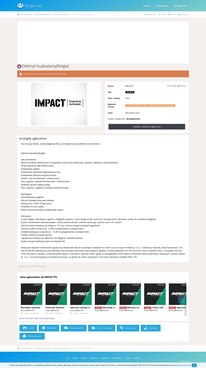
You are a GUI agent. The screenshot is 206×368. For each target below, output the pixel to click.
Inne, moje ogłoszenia (176, 85)
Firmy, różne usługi (101, 328)
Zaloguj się (180, 5)
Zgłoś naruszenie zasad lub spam (32, 266)
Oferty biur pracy (32, 336)
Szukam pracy (128, 328)
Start (68, 358)
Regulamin (184, 14)
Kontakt (137, 358)
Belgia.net (33, 5)
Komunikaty (116, 358)
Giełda (28, 328)
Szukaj (162, 14)
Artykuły (84, 358)
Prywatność (104, 358)
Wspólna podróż (73, 328)
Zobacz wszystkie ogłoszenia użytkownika (37, 318)
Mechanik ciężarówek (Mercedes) (38, 307)
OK (194, 365)
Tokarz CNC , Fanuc (161, 307)
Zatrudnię (150, 328)
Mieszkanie (49, 328)
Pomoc (172, 14)
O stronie (127, 358)
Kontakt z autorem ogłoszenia (147, 126)
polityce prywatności (184, 365)
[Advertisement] (103, 42)
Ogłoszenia (161, 5)
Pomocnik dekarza (54, 307)
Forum (147, 5)
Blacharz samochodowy (139, 307)
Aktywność (150, 14)
